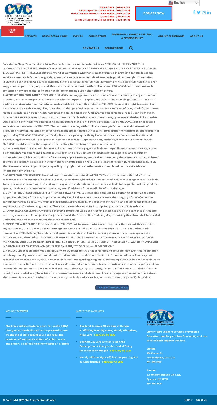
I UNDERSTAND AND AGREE (113, 287)
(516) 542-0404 (123, 20)
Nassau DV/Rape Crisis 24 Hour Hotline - (95, 20)
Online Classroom (171, 36)
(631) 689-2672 (123, 7)
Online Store (114, 48)
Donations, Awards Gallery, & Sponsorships (132, 36)
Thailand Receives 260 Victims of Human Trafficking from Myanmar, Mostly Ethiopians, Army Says (108, 330)
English (177, 3)
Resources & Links (54, 36)
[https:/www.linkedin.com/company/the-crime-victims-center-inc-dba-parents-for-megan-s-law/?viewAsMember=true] (209, 12)
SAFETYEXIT (12, 31)
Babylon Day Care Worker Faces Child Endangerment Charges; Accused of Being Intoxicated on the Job (106, 346)
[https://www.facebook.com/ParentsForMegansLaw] (194, 12)
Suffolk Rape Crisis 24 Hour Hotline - (97, 10)
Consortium (97, 36)
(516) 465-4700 (123, 16)
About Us (196, 36)
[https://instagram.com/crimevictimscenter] (204, 12)
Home (188, 399)
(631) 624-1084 (123, 13)
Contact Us (91, 48)
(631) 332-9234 (123, 10)
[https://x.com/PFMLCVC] (199, 12)
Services (31, 36)
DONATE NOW (153, 13)
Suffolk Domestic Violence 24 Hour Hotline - (93, 13)
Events (78, 36)
